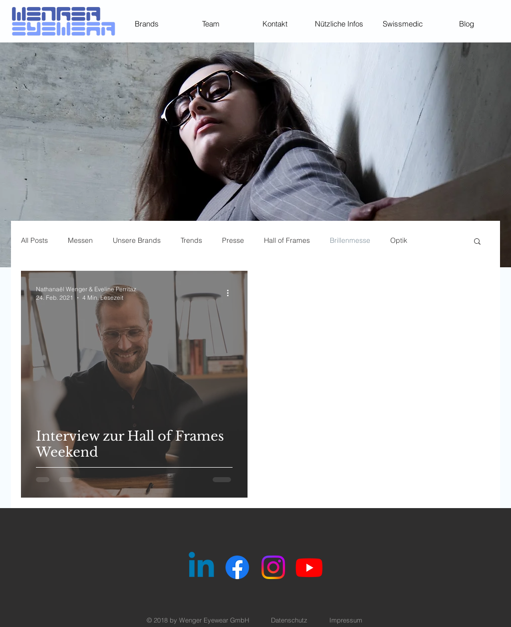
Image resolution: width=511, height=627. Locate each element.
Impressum (345, 620)
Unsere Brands (137, 240)
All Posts (34, 240)
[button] (477, 242)
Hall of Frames (287, 240)
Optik (398, 240)
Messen (80, 240)
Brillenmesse (350, 240)
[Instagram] (273, 567)
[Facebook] (237, 567)
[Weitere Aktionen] (231, 293)
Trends (191, 240)
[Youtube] (309, 567)
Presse (233, 240)
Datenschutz (289, 620)
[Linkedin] (201, 567)
